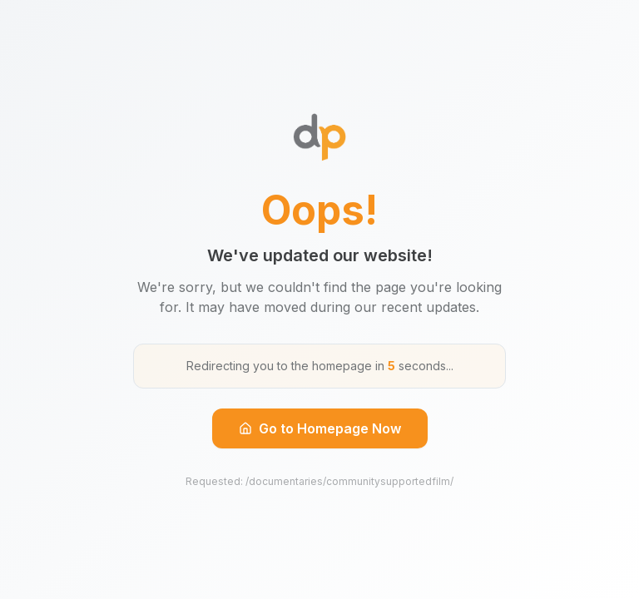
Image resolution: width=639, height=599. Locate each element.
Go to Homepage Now (320, 428)
